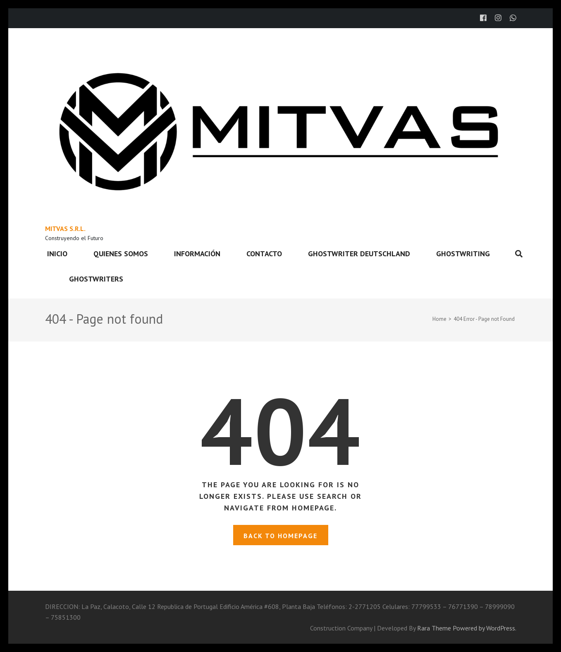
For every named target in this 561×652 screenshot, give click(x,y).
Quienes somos (120, 253)
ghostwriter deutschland (359, 253)
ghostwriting (463, 253)
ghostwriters (96, 279)
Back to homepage (280, 536)
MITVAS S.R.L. (65, 228)
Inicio (57, 253)
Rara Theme (434, 628)
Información (197, 253)
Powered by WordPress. (484, 628)
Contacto (264, 253)
